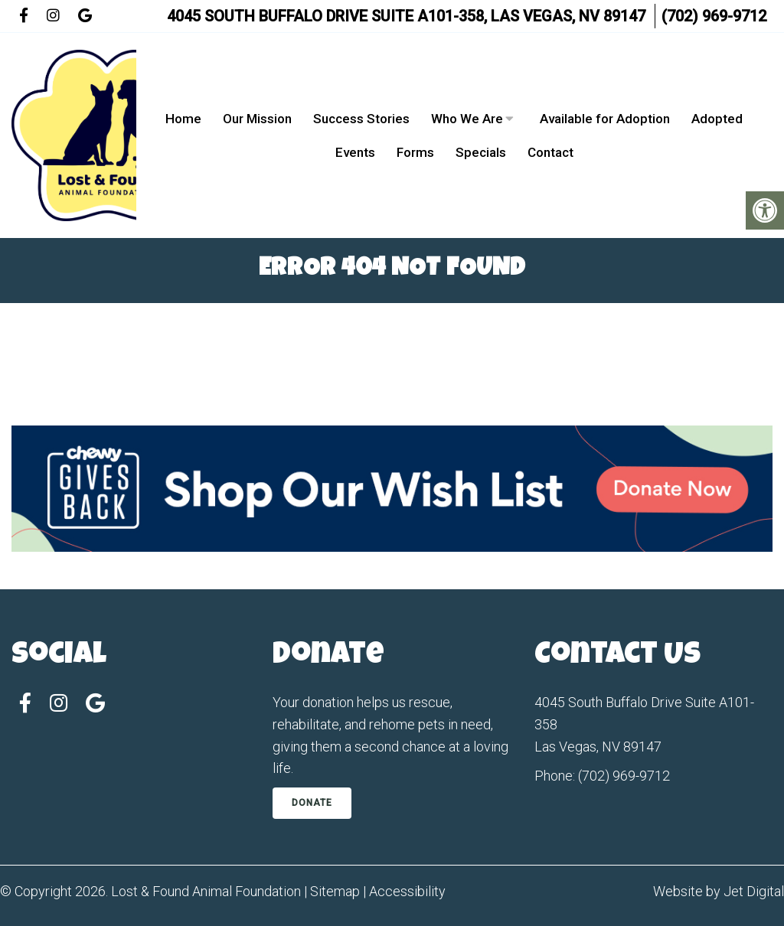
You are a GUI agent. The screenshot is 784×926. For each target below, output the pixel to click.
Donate (312, 802)
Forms (415, 152)
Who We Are (467, 118)
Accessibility (407, 891)
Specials (481, 152)
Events (355, 152)
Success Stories (361, 118)
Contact (550, 152)
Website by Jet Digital (718, 891)
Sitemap (335, 891)
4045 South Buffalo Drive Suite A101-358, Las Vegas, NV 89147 (406, 16)
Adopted (717, 118)
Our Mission (257, 118)
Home (183, 118)
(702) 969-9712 (714, 16)
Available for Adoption (605, 118)
